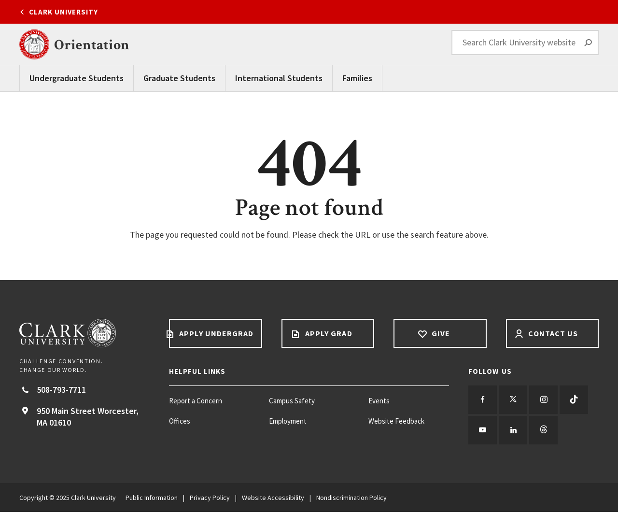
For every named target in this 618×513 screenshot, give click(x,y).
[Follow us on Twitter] (513, 399)
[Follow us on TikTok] (575, 399)
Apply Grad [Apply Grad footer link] (327, 333)
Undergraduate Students (76, 78)
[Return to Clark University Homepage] (84, 333)
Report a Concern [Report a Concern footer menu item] (195, 400)
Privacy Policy (210, 498)
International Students (279, 78)
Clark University (63, 11)
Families (357, 78)
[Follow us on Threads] (544, 430)
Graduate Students (179, 78)
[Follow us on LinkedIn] (513, 430)
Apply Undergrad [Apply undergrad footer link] (215, 333)
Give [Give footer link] (440, 333)
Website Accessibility (273, 498)
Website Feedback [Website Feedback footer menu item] (396, 421)
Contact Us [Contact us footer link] (552, 333)
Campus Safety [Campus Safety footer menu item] (292, 400)
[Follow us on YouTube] (482, 430)
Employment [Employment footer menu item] (288, 421)
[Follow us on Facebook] (482, 399)
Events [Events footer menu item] (379, 400)
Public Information (152, 498)
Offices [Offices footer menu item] (179, 421)
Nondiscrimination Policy (351, 498)
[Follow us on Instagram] (544, 399)
